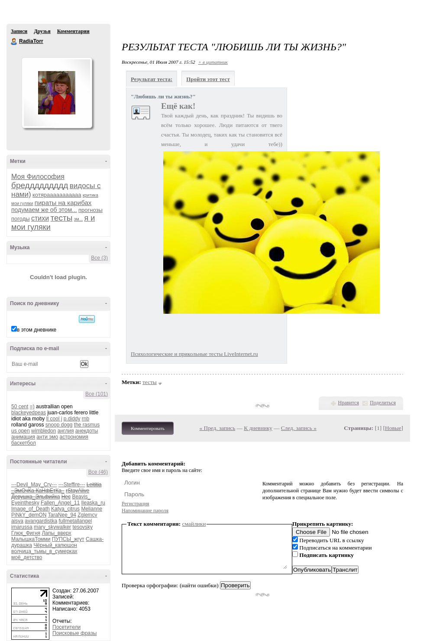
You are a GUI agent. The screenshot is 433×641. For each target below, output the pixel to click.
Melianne (91, 509)
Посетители (66, 627)
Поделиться (383, 403)
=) (32, 406)
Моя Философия (38, 176)
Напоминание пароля (145, 511)
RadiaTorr (14, 41)
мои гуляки (22, 203)
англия (66, 431)
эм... (78, 219)
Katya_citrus (65, 509)
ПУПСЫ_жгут (68, 539)
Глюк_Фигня (25, 533)
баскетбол (23, 443)
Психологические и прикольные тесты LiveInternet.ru (194, 354)
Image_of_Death (30, 509)
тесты (62, 217)
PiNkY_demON (28, 515)
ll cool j (54, 419)
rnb (85, 419)
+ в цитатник (213, 62)
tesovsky (82, 527)
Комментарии (73, 31)
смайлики (194, 524)
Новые (393, 428)
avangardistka (41, 521)
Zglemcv (87, 515)
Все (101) (96, 394)
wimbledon (43, 431)
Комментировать (148, 428)
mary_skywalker (52, 527)
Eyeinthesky (25, 503)
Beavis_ (81, 497)
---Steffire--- (71, 485)
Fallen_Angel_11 (60, 503)
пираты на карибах (63, 202)
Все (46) (98, 472)
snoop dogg (59, 425)
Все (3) (99, 258)
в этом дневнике (36, 330)
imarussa (21, 527)
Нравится (348, 403)
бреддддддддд (39, 185)
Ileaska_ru (93, 503)
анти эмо (47, 437)
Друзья (42, 31)
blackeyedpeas (28, 413)
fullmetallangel (75, 521)
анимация (23, 437)
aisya (17, 521)
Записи (19, 31)
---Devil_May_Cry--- (34, 485)
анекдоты (86, 431)
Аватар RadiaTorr (56, 92)
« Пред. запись (218, 428)
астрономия (74, 437)
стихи (40, 218)
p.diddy (72, 419)
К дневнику (258, 428)
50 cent (19, 406)
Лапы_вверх (56, 533)
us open (20, 431)
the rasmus (87, 425)
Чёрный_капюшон (55, 545)
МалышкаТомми (31, 539)
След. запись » (299, 428)
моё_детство (26, 557)
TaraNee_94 (62, 515)
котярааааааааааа (56, 195)
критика (90, 195)
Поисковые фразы (74, 633)
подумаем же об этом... (44, 209)
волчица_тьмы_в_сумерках (44, 551)
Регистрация (135, 504)
